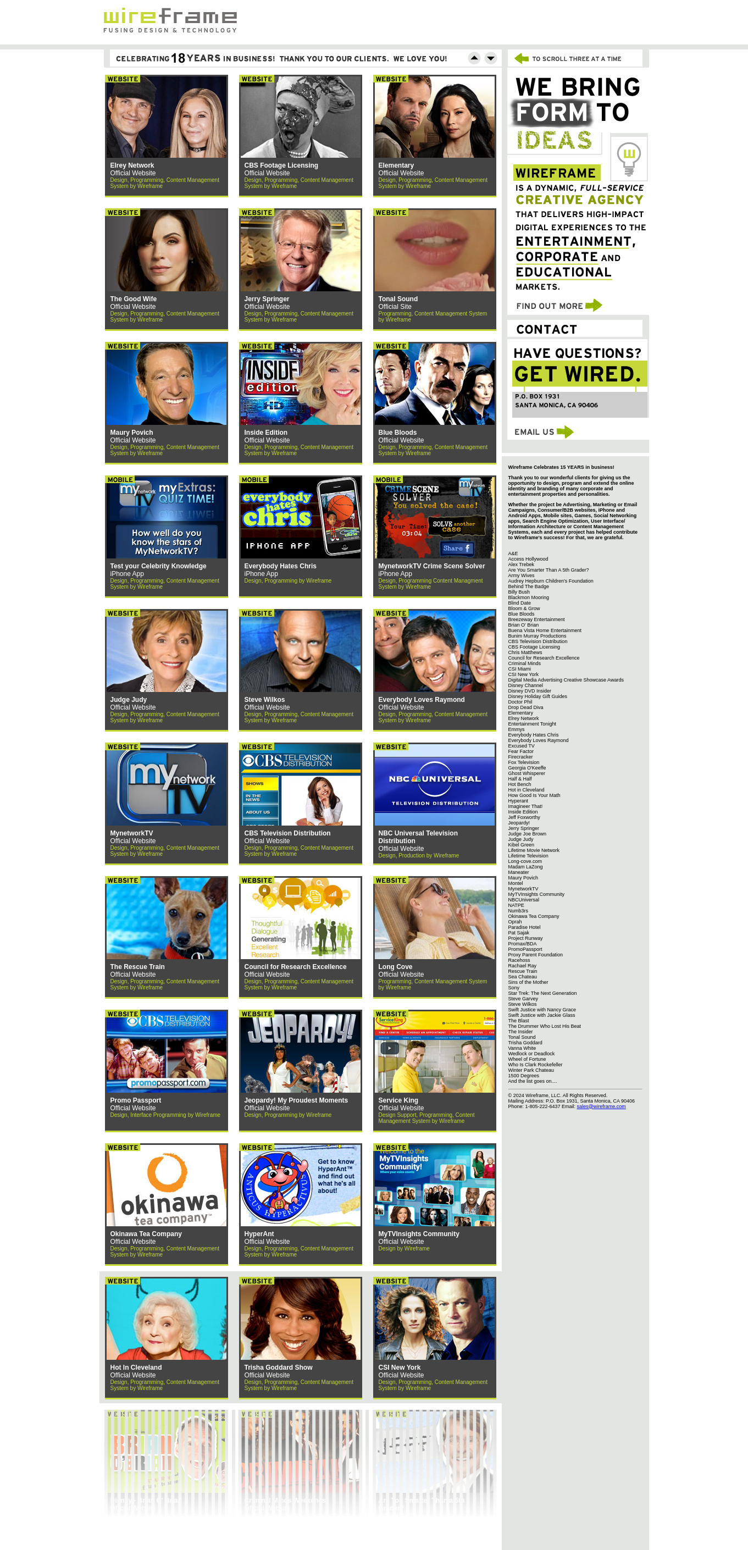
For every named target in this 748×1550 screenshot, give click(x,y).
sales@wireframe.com (601, 1106)
